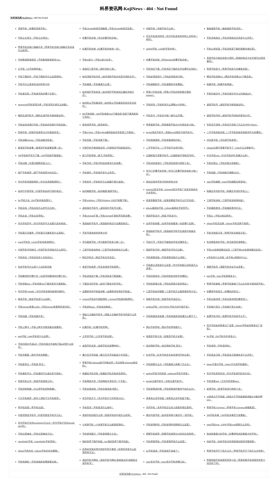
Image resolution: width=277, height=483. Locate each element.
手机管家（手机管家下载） (95, 140)
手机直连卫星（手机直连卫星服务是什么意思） (230, 355)
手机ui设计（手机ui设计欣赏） (97, 59)
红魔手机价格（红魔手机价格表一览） (101, 49)
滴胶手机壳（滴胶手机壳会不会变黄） (226, 267)
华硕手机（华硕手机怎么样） (160, 28)
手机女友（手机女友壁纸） (31, 215)
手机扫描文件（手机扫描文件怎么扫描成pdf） (229, 93)
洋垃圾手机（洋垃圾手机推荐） (222, 140)
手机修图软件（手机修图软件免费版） (165, 84)
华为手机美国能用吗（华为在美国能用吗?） (40, 181)
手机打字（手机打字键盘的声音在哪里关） (167, 242)
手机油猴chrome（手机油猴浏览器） (36, 140)
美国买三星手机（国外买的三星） (99, 69)
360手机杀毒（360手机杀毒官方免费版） (227, 415)
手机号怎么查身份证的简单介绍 (34, 84)
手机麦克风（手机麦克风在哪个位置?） (37, 93)
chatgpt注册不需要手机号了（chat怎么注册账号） (231, 147)
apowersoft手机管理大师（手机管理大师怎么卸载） (43, 104)
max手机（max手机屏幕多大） (222, 276)
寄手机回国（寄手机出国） (31, 407)
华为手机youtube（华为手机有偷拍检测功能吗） (42, 291)
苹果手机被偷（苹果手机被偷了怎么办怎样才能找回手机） (236, 283)
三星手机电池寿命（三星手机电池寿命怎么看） (106, 249)
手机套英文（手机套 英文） (32, 364)
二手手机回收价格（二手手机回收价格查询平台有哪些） (235, 132)
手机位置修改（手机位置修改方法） (36, 433)
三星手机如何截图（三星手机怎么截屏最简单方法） (172, 291)
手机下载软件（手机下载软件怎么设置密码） (40, 76)
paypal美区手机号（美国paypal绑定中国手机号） (170, 132)
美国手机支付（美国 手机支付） (162, 215)
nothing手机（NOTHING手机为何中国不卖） (168, 307)
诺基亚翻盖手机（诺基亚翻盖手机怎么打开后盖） (171, 200)
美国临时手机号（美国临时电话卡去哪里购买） (106, 223)
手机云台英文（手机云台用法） (34, 38)
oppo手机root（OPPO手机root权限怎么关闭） (229, 424)
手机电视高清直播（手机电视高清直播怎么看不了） (172, 316)
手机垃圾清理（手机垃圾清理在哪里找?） (227, 299)
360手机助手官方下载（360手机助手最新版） (40, 155)
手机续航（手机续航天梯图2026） (223, 172)
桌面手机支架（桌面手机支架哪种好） (101, 345)
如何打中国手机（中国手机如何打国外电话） (40, 191)
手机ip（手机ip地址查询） (220, 215)
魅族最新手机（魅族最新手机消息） (225, 28)
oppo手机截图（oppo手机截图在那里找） (227, 181)
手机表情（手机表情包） (219, 345)
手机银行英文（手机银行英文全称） (225, 307)
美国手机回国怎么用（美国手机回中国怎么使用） (107, 415)
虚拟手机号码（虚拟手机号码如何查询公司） (229, 115)
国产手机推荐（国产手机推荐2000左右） (38, 172)
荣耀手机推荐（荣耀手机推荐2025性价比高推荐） (171, 433)
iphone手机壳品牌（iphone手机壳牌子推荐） (228, 223)
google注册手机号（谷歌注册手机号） (165, 381)
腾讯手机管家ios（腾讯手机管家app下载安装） (230, 76)
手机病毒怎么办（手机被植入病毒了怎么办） (168, 364)
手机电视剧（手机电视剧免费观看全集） (38, 461)
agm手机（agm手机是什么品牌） (34, 336)
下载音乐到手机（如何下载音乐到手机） (102, 283)
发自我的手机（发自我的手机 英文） (164, 345)
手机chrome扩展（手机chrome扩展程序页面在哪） (107, 215)
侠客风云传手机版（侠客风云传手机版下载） (168, 398)
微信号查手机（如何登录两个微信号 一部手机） (170, 415)
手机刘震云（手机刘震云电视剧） (223, 163)
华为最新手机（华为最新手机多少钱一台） (103, 242)
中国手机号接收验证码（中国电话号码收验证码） (107, 147)
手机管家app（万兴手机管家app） (223, 381)
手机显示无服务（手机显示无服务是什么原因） (41, 233)
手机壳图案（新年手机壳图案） (34, 355)
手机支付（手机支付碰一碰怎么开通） (165, 115)
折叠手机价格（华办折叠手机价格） (100, 38)
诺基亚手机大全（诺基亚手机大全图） (165, 336)
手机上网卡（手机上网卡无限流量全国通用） (40, 327)
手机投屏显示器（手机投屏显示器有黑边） (167, 283)
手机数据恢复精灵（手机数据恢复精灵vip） (39, 59)
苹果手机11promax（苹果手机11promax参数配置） (231, 407)
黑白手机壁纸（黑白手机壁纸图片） (164, 327)
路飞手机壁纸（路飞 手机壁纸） (98, 155)
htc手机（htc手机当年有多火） (222, 336)
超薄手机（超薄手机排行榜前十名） (225, 389)
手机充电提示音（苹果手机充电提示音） (227, 233)
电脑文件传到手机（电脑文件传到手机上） (228, 191)
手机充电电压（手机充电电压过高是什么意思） (230, 38)
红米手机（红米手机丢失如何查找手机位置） (168, 355)
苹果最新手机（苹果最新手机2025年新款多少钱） (171, 124)
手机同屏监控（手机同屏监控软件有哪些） (167, 276)
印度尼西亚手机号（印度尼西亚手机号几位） (40, 415)
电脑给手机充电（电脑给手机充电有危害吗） (104, 373)
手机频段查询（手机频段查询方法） (225, 208)
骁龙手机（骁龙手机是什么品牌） (35, 299)
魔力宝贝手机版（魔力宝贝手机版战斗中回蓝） (106, 355)
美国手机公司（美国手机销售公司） (36, 381)
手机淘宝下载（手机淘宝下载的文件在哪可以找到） (172, 69)
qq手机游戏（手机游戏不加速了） (163, 451)
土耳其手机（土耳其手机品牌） (98, 336)
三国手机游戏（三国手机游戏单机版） (226, 200)
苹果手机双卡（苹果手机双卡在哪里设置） (228, 69)
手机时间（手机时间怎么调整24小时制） (166, 104)
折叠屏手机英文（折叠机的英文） (223, 291)
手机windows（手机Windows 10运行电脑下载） (105, 200)
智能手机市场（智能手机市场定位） (164, 299)
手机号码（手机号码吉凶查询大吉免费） (102, 163)
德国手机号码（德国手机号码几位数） (165, 249)
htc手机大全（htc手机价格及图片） (35, 200)
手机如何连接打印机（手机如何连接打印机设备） (43, 124)
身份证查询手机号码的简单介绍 (162, 181)
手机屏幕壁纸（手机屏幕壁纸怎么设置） (166, 441)
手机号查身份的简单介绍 (94, 233)
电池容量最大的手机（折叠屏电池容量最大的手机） (232, 433)
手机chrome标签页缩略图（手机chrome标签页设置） (108, 28)
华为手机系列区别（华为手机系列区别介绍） (229, 373)
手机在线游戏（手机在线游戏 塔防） (100, 389)
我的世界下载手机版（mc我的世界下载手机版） (106, 441)
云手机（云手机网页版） (30, 69)
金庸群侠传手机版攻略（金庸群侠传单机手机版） (107, 291)
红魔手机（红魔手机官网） (95, 327)
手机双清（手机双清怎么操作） (98, 407)
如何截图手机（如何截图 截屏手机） (100, 191)
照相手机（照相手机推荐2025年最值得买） (39, 132)
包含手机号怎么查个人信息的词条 (35, 267)
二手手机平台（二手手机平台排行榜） (165, 147)
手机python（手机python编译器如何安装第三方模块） (108, 132)
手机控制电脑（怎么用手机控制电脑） (37, 389)
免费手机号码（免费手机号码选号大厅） (227, 316)
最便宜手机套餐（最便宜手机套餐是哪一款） (40, 147)
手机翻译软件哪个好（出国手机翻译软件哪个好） (43, 276)
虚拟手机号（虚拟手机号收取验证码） (226, 104)
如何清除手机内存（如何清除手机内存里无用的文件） (109, 76)
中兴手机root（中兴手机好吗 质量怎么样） (228, 155)
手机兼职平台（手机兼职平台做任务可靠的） (40, 373)
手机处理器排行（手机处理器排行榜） (165, 76)
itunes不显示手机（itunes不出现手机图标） (228, 364)
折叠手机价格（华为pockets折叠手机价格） (167, 59)
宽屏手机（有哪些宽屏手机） (32, 28)
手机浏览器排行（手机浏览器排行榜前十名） (168, 163)
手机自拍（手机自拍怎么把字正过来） (37, 208)
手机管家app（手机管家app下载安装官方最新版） (42, 283)
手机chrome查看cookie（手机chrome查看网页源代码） (44, 307)
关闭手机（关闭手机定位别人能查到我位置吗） (169, 407)
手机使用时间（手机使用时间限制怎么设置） (168, 424)
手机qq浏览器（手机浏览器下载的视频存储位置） (231, 49)
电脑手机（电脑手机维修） (220, 84)
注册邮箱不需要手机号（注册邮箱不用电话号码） (171, 155)
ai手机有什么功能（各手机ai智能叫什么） (227, 257)
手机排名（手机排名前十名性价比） (36, 257)
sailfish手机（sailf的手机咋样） (161, 49)
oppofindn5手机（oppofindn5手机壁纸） (37, 441)
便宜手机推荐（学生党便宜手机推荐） (101, 267)
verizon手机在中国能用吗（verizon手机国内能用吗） (108, 299)
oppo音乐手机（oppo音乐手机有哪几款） (166, 461)
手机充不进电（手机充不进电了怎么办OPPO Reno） (232, 124)
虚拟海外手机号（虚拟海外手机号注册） (102, 208)
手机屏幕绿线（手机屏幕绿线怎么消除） (166, 257)
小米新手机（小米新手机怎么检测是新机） (103, 424)
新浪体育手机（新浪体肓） (95, 124)
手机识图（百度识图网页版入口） (35, 163)
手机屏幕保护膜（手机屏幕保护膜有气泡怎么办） (171, 389)
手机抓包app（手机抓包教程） (97, 307)
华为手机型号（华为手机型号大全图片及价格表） (43, 223)
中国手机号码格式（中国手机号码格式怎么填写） (43, 249)
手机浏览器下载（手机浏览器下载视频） (102, 276)
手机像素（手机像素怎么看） (97, 84)
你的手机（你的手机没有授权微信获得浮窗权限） (231, 441)
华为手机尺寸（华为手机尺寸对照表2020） (103, 398)
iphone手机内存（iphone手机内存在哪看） (38, 451)
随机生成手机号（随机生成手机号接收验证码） (41, 115)
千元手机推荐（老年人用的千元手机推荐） (39, 398)
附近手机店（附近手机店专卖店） (99, 257)
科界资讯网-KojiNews (130, 474)
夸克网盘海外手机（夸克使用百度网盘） (227, 242)
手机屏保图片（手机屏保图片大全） (100, 433)
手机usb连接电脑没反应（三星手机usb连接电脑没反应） (234, 249)
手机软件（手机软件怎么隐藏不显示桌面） (103, 181)
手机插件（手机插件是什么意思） (99, 172)
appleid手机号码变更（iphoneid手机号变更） (168, 373)
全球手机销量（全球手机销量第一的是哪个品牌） (171, 223)
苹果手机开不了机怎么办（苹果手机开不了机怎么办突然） (236, 451)
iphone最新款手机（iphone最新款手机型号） (168, 208)
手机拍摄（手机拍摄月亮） (31, 316)
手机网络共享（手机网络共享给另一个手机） (104, 381)
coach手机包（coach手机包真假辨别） (37, 242)
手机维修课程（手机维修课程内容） (164, 140)
